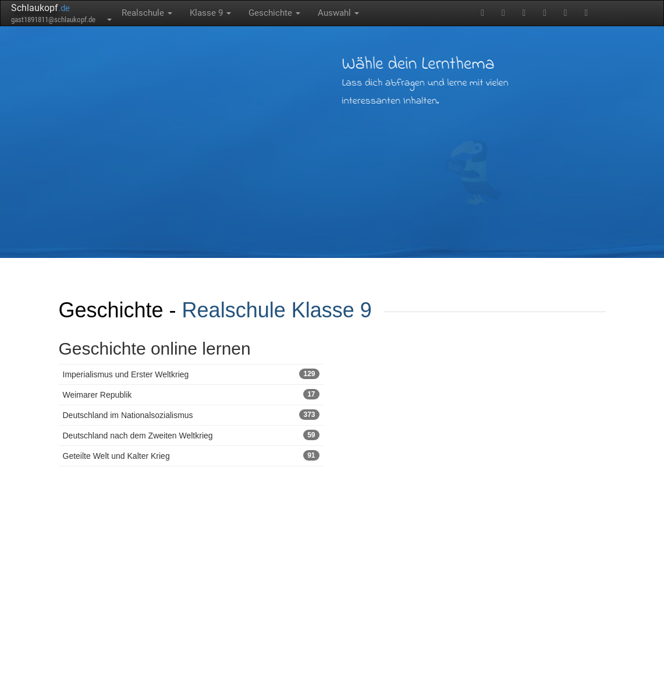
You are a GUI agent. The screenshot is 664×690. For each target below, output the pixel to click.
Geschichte (274, 13)
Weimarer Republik (191, 394)
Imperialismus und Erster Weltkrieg (191, 374)
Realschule (147, 13)
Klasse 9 (210, 13)
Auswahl (338, 13)
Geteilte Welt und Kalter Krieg (191, 455)
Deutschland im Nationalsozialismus (191, 414)
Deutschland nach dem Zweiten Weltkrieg (191, 435)
